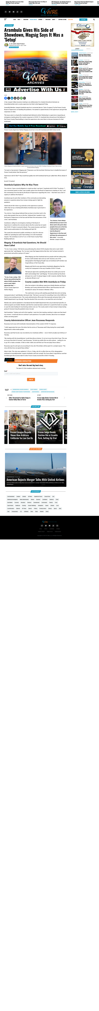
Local (80, 96)
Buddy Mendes (33, 389)
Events (7, 4)
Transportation (10, 477)
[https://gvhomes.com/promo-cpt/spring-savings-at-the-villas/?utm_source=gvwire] (82, 189)
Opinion (12, 429)
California (9, 25)
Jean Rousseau (35, 391)
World (45, 529)
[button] (19, 19)
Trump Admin (77, 4)
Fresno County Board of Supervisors (21, 391)
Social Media (82, 82)
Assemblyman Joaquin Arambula (20, 389)
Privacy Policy (41, 531)
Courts (39, 429)
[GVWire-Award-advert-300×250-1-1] (82, 167)
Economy (81, 60)
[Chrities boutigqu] (82, 46)
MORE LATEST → (75, 111)
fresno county (43, 389)
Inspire (80, 103)
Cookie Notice (58, 531)
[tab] (77, 49)
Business (31, 4)
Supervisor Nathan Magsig (47, 391)
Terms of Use (50, 531)
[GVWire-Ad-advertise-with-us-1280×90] (35, 91)
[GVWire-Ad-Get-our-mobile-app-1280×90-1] (35, 127)
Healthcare (54, 4)
